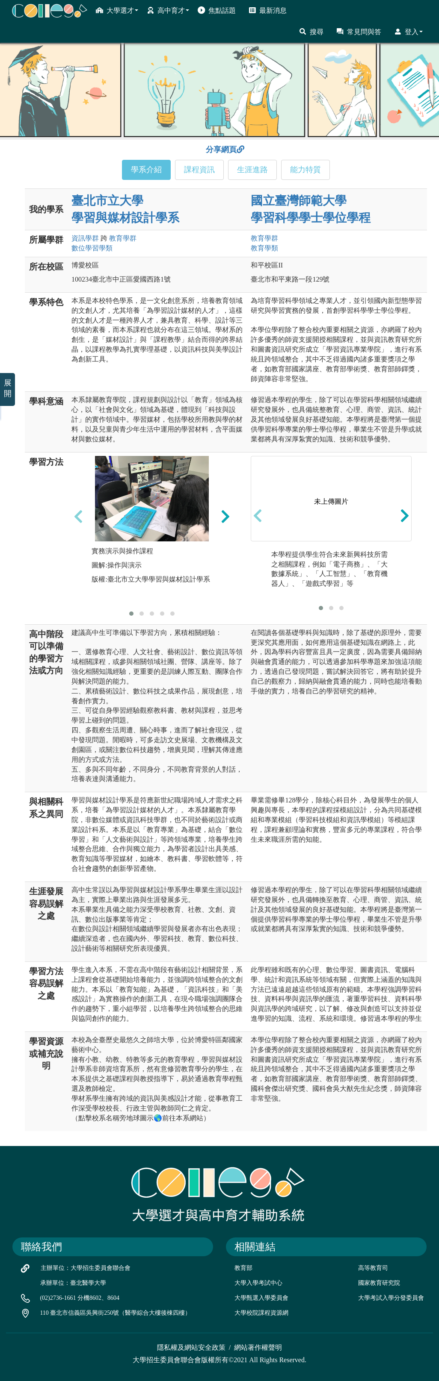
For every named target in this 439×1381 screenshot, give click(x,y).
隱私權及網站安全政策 (191, 1347)
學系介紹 (146, 169)
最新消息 (268, 10)
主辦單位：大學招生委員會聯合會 (86, 1268)
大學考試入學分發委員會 (391, 1298)
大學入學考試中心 (258, 1283)
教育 (122, 238)
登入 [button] (408, 31)
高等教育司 (373, 1268)
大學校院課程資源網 (261, 1313)
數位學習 (92, 248)
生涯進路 (252, 169)
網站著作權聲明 (258, 1347)
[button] (131, 613)
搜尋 (311, 31)
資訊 (85, 238)
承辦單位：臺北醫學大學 (73, 1283)
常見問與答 (358, 31)
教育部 (243, 1268)
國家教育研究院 (379, 1283)
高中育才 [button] (168, 10)
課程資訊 (199, 169)
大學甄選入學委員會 (261, 1298)
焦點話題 (217, 10)
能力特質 (305, 169)
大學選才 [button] (117, 10)
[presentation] (78, 516)
